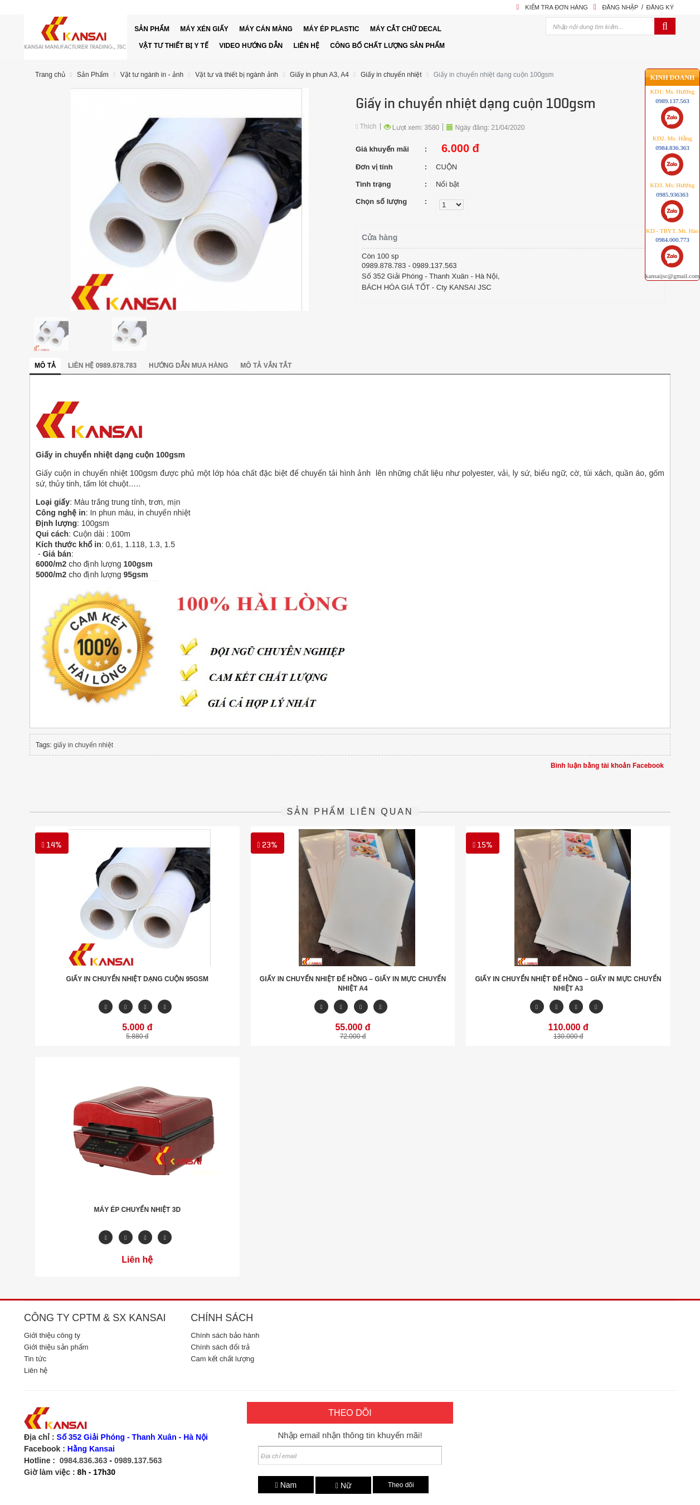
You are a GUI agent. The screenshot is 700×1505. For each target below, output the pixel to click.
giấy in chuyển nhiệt (83, 745)
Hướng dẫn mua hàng (188, 365)
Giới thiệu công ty (52, 1335)
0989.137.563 (138, 1460)
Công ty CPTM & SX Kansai (95, 1317)
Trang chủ (50, 75)
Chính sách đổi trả (220, 1347)
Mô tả (45, 365)
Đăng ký (660, 7)
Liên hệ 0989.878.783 (102, 365)
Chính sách (222, 1317)
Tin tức (35, 1359)
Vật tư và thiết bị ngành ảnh (236, 75)
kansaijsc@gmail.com (672, 239)
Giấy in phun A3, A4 (319, 75)
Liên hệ (35, 1370)
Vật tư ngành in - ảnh (151, 75)
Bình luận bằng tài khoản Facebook (607, 765)
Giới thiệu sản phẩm (56, 1347)
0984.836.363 (84, 1460)
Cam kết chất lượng (222, 1359)
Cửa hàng (379, 237)
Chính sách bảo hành (225, 1335)
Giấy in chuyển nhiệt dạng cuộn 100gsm (494, 75)
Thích (366, 126)
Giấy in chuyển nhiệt (391, 75)
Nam (286, 1484)
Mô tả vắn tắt (265, 365)
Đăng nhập (620, 7)
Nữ (343, 1485)
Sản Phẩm (93, 75)
